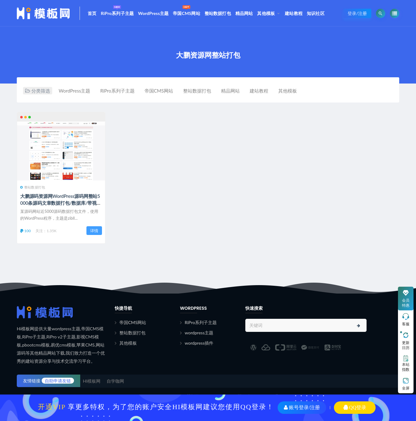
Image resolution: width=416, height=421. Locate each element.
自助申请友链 (58, 380)
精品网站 (244, 13)
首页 (92, 13)
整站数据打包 (218, 13)
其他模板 (266, 13)
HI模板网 (92, 381)
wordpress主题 (199, 332)
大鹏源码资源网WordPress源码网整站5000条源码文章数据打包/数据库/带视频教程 (60, 203)
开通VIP (52, 407)
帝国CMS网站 (186, 10)
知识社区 (316, 13)
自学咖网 (115, 381)
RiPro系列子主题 (117, 10)
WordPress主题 (153, 13)
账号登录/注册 (302, 407)
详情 (94, 230)
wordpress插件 (199, 343)
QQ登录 (354, 407)
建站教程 (294, 13)
